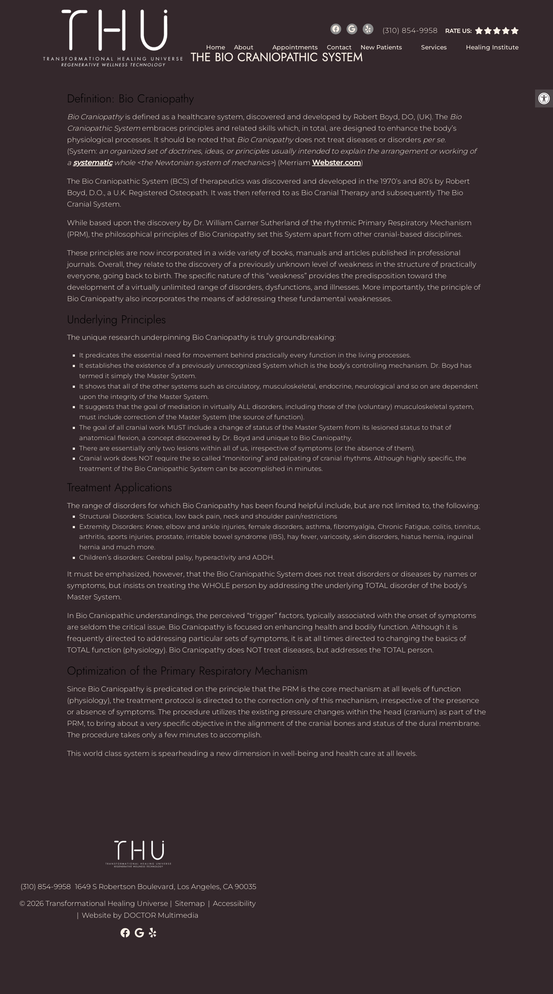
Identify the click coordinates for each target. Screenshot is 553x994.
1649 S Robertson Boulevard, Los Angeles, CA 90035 (165, 886)
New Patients (381, 47)
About (243, 47)
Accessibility (234, 903)
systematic (92, 162)
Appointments (295, 47)
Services (434, 47)
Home (215, 47)
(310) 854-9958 (410, 30)
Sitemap (190, 903)
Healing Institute (492, 47)
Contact (339, 47)
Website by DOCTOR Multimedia (140, 915)
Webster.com (336, 162)
